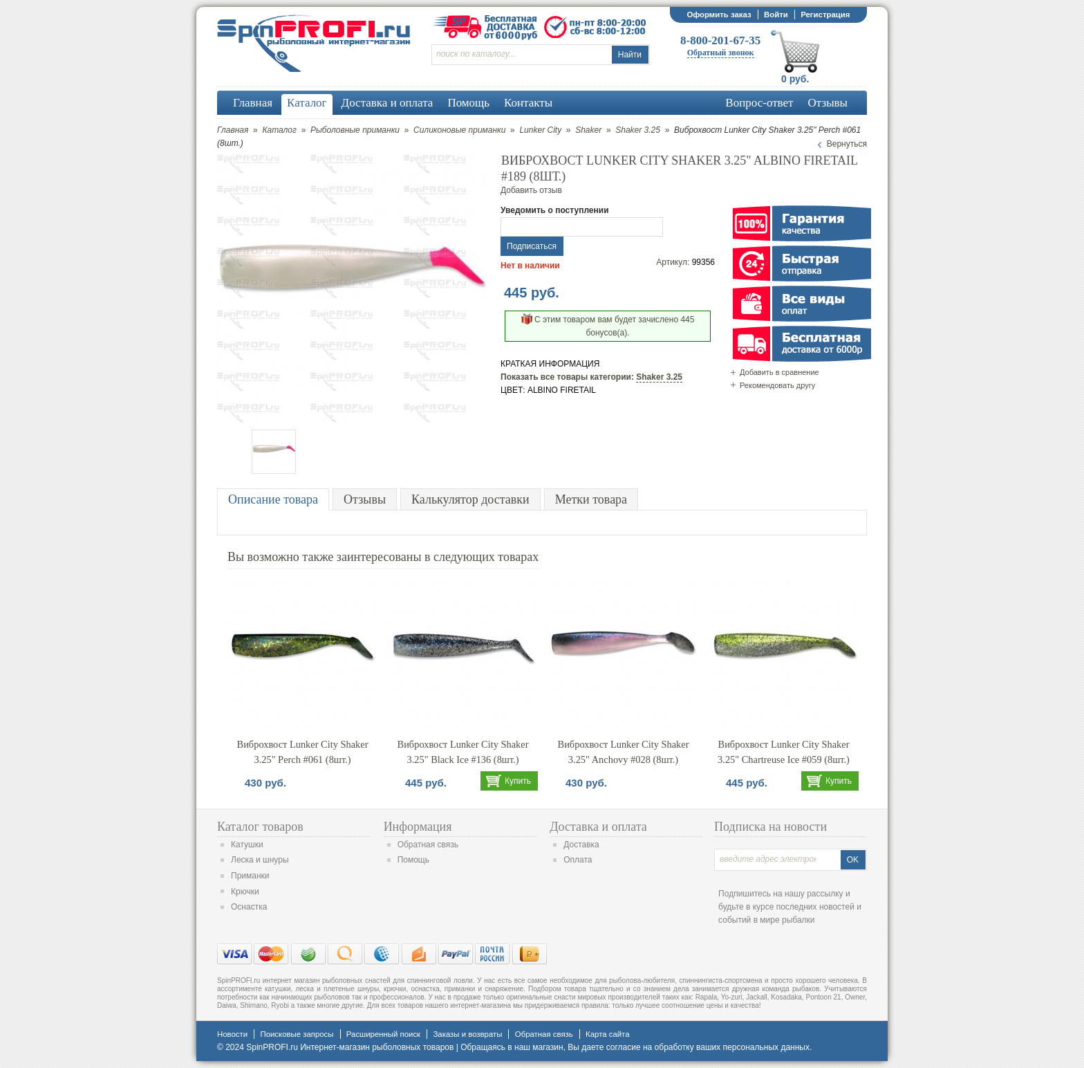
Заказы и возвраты (467, 1034)
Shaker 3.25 (637, 130)
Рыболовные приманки (355, 130)
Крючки (245, 891)
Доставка (581, 844)
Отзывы (365, 499)
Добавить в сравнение (779, 372)
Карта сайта (607, 1034)
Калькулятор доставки (470, 499)
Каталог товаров (260, 827)
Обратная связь (428, 844)
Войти (776, 14)
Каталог (279, 130)
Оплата (577, 860)
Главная (232, 130)
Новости (232, 1034)
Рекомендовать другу (777, 385)
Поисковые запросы (296, 1034)
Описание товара (273, 499)
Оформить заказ (718, 14)
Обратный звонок (720, 52)
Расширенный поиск (383, 1034)
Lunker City (540, 130)
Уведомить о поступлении (555, 210)
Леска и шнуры (260, 860)
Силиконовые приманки (459, 130)
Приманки (250, 876)
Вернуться (847, 144)
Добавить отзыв (531, 190)
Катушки (247, 844)
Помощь (413, 860)
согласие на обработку (650, 1047)
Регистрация (825, 14)
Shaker (588, 130)
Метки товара (591, 499)
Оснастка (249, 907)
